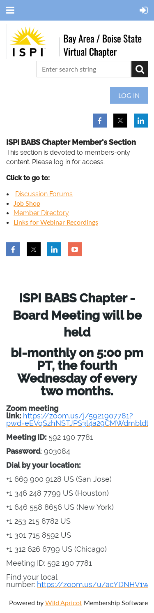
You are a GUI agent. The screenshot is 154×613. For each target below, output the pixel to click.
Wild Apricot (63, 602)
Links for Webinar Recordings (56, 222)
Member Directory (41, 213)
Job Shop (27, 203)
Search (139, 69)
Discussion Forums (44, 194)
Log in (129, 95)
